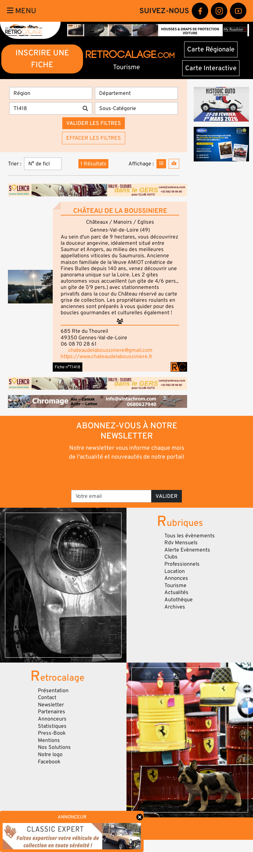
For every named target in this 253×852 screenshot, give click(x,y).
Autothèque (178, 599)
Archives (174, 607)
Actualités (176, 592)
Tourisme (175, 585)
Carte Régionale (211, 49)
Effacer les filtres (93, 138)
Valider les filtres (93, 123)
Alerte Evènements (187, 550)
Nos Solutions (54, 747)
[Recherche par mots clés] (44, 108)
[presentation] (127, 474)
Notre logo (50, 754)
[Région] (50, 93)
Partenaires (51, 711)
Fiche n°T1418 (67, 367)
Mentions (49, 740)
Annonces (176, 578)
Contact (47, 697)
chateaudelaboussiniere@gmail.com (110, 350)
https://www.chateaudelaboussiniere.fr (107, 356)
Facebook (49, 761)
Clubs (171, 556)
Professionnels (182, 564)
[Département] (136, 93)
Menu (21, 11)
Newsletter (51, 704)
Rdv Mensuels (181, 542)
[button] (30, 286)
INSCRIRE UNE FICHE (42, 58)
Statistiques (52, 726)
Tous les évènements (189, 535)
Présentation (53, 690)
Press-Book (52, 733)
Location (174, 571)
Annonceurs (52, 719)
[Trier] (43, 163)
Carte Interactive (211, 68)
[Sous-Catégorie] (136, 108)
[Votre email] (111, 496)
